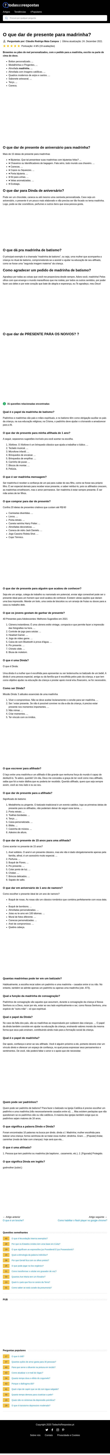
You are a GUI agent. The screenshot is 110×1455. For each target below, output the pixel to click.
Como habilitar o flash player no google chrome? (82, 1220)
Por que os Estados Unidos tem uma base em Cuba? (36, 1244)
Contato (49, 1435)
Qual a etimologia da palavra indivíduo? (30, 1255)
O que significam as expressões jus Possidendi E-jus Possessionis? (43, 1249)
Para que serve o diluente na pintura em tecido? (33, 1367)
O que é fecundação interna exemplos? (30, 1238)
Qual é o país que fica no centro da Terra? (31, 1282)
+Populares (36, 12)
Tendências (20, 12)
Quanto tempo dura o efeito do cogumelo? (31, 1378)
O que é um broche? (13, 1220)
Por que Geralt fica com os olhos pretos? (30, 1260)
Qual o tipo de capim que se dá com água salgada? (35, 1389)
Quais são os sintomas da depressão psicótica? (33, 1400)
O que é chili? (18, 1356)
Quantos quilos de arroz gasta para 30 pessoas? (34, 1362)
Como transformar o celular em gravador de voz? (34, 1271)
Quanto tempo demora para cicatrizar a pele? (32, 1394)
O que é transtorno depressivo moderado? (31, 1405)
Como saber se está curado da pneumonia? (32, 1288)
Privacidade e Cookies (68, 1435)
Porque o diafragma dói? (23, 1384)
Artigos (6, 12)
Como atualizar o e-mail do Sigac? (27, 1373)
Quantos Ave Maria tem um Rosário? (28, 1277)
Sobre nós (35, 1435)
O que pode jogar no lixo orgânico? (28, 1266)
